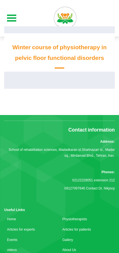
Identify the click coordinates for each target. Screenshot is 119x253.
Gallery (67, 240)
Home (11, 219)
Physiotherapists (74, 219)
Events (12, 240)
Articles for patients (76, 229)
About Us (69, 250)
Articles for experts (21, 229)
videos (12, 250)
